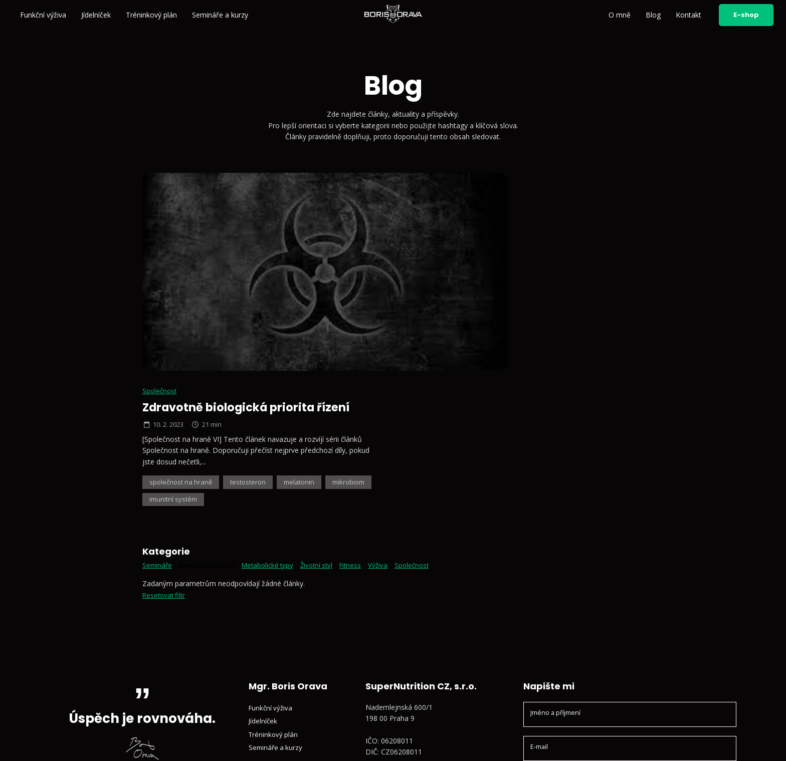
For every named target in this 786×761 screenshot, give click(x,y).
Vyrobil (713, 742)
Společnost (426, 188)
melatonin (574, 280)
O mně (620, 15)
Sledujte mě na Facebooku (416, 669)
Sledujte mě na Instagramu (416, 641)
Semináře (157, 364)
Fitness (363, 364)
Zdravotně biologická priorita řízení (518, 204)
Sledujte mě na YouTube (412, 655)
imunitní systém (495, 298)
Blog (653, 15)
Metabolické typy (276, 364)
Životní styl (328, 364)
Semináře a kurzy (220, 15)
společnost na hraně (449, 280)
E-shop (746, 15)
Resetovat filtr (165, 394)
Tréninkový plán (151, 15)
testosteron (520, 280)
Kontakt (688, 15)
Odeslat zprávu (630, 673)
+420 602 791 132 (402, 605)
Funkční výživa (43, 15)
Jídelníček (96, 15)
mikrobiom (433, 298)
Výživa (392, 364)
